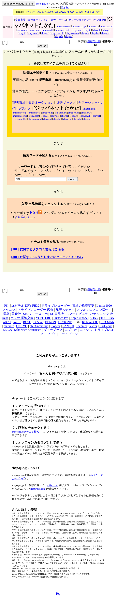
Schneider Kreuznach (27, 329)
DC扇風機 (57, 314)
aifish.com (52, 485)
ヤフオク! (99, 19)
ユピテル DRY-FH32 (25, 305)
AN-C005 (9, 309)
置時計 (16, 314)
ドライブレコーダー (55, 305)
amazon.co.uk (62, 30)
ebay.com (76, 30)
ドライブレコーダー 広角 (35, 309)
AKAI (7, 322)
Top (58, 593)
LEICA (7, 329)
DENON (50, 322)
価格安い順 (93, 41)
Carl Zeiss (105, 326)
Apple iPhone (79, 318)
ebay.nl (68, 36)
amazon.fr (22, 30)
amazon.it (48, 30)
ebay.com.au (72, 33)
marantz (9, 326)
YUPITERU (43, 318)
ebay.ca (85, 33)
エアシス (86, 329)
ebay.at (44, 33)
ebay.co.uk (33, 33)
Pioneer (55, 326)
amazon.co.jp (79, 26)
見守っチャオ (65, 309)
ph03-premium (39, 326)
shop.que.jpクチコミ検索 (25, 431)
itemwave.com (37, 488)
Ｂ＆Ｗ (38, 322)
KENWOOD (90, 322)
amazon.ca (93, 26)
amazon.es (35, 30)
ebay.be (95, 33)
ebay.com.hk (57, 33)
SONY (94, 318)
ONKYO (21, 326)
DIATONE (65, 322)
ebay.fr (106, 30)
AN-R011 (84, 11)
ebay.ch (59, 36)
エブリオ (71, 329)
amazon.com (63, 26)
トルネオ (95, 11)
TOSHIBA (107, 318)
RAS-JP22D (59, 11)
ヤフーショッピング (80, 19)
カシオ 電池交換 (22, 318)
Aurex (17, 322)
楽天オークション (38, 19)
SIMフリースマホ (35, 314)
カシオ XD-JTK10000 (40, 11)
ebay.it (22, 33)
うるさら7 (73, 11)
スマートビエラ (77, 314)
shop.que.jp (42, 3)
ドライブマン (68, 334)
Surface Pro (60, 318)
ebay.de (97, 30)
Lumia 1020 (104, 305)
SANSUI (68, 326)
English (65, 7)
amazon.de (106, 26)
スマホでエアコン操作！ (94, 309)
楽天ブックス (58, 19)
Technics (81, 326)
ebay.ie (87, 30)
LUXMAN (107, 322)
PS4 (6, 305)
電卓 (6, 314)
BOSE (27, 322)
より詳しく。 (23, 217)
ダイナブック (52, 329)
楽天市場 (20, 19)
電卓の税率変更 (83, 305)
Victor (93, 326)
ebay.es (105, 33)
